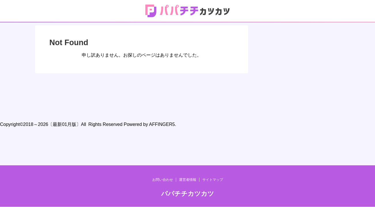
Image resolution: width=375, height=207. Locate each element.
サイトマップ (212, 93)
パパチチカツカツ (187, 107)
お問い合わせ (162, 93)
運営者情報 (187, 93)
